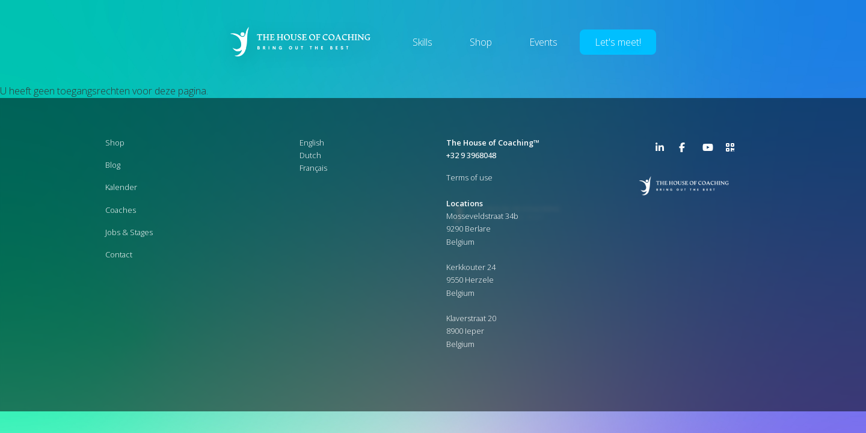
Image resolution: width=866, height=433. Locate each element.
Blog (112, 164)
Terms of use (469, 177)
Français (313, 167)
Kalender (121, 187)
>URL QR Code (733, 150)
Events (543, 42)
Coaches (120, 209)
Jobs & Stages (129, 232)
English (311, 142)
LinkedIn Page (663, 150)
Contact (118, 254)
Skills (422, 42)
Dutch (310, 155)
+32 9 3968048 (471, 155)
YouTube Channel (709, 150)
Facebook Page (686, 150)
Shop (481, 42)
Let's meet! (618, 42)
